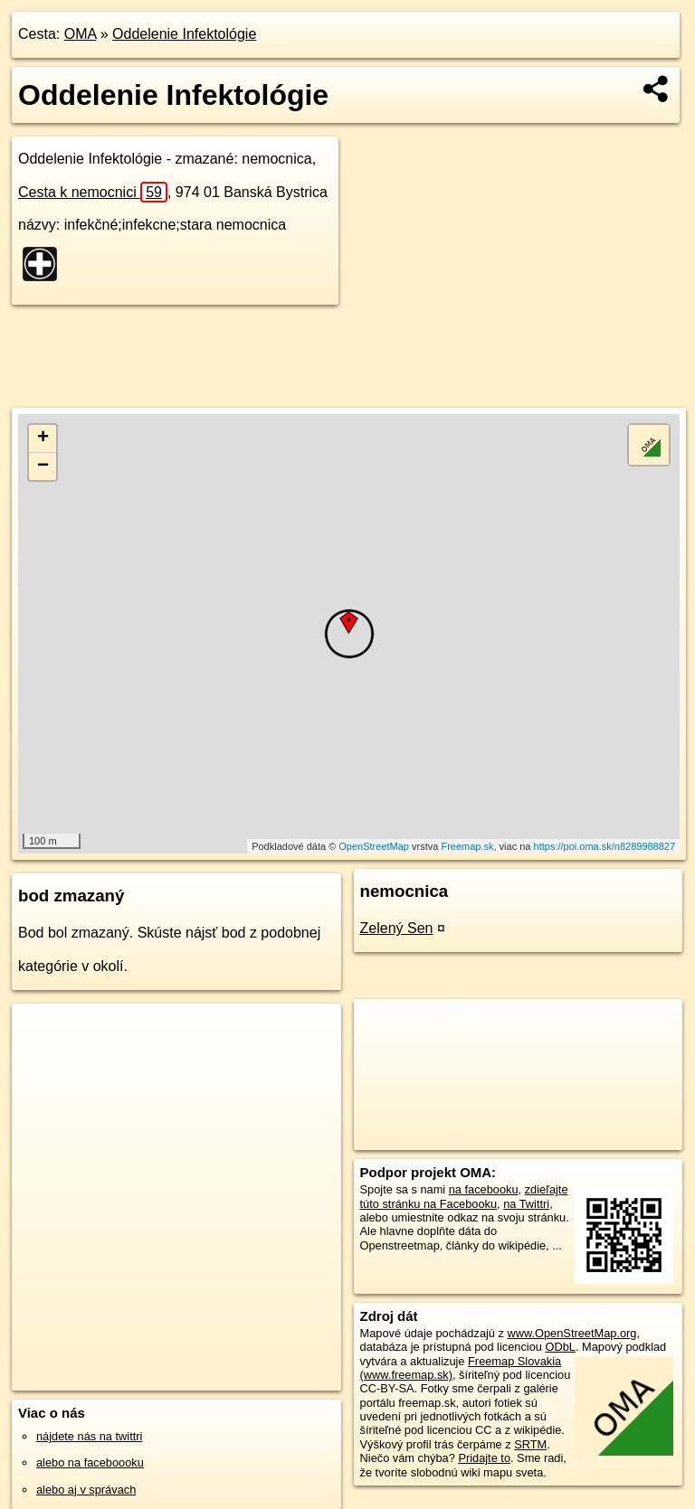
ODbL (560, 1346)
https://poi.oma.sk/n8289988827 (605, 846)
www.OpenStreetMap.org (571, 1333)
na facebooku (484, 1189)
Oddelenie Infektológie (184, 34)
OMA (80, 34)
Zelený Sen (396, 928)
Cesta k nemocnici (92, 192)
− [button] (43, 466)
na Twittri (526, 1204)
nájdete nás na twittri (89, 1436)
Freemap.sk (467, 846)
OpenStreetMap (373, 846)
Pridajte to (484, 1458)
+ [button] (43, 438)
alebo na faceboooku (90, 1462)
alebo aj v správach (86, 1489)
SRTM (530, 1444)
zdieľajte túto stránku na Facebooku (464, 1196)
